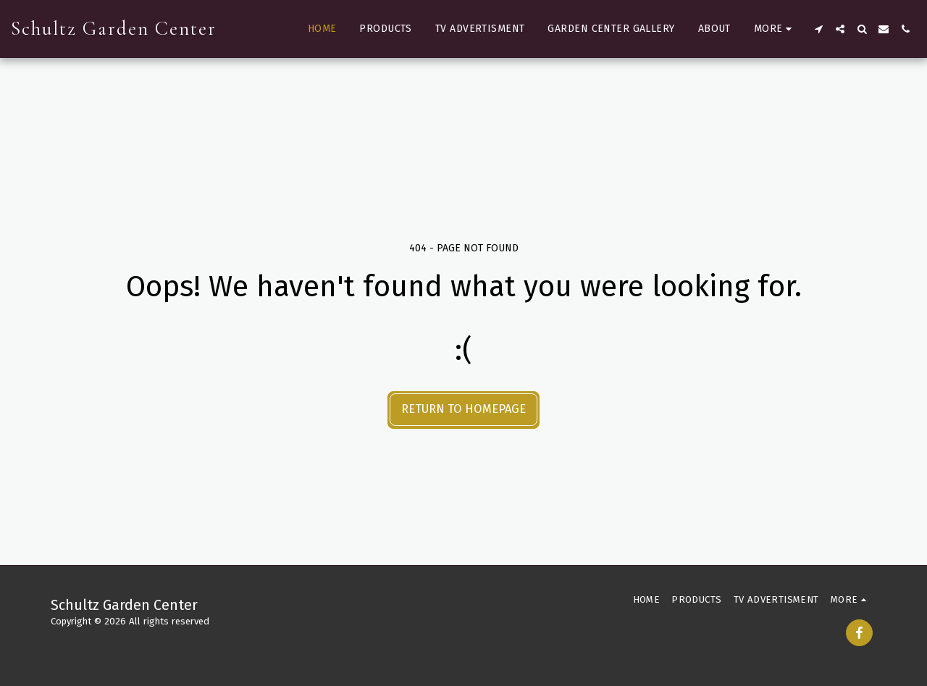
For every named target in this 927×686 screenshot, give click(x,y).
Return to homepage (463, 409)
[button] (818, 29)
